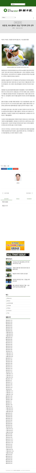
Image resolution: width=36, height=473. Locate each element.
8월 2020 (8, 415)
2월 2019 (8, 446)
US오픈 (9, 306)
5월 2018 (8, 461)
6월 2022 (8, 381)
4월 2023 (8, 367)
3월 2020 (8, 424)
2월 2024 (8, 350)
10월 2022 (8, 377)
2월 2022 (8, 387)
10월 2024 (8, 336)
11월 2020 (8, 410)
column (9, 311)
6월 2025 (8, 322)
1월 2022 (8, 389)
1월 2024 (8, 351)
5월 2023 (8, 365)
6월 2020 (8, 418)
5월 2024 (8, 344)
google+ (15, 168)
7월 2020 (8, 417)
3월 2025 (8, 327)
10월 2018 (8, 453)
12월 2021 (8, 391)
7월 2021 (8, 399)
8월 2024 (8, 339)
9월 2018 (8, 454)
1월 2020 (8, 427)
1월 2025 (8, 331)
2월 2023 (8, 370)
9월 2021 (8, 396)
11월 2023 (8, 355)
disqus (17, 199)
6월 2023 (8, 363)
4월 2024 (8, 346)
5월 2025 (8, 324)
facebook (4, 168)
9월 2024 (8, 337)
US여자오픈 (10, 303)
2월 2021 (8, 405)
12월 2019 (8, 429)
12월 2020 (8, 408)
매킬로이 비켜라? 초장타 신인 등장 (20, 274)
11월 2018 (8, 451)
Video (8, 308)
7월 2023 (8, 362)
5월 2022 (8, 382)
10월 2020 (8, 412)
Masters (9, 298)
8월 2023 (8, 360)
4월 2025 (8, 325)
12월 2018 (8, 449)
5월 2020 (8, 420)
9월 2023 (8, 358)
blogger (6, 199)
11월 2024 (8, 334)
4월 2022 (8, 384)
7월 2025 (8, 320)
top (20, 22)
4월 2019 (8, 442)
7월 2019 (8, 437)
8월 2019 (8, 436)
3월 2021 (8, 403)
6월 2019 (8, 439)
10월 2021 (8, 394)
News (16, 22)
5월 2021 (8, 401)
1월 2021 (8, 406)
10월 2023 (8, 356)
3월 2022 (8, 386)
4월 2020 (8, 422)
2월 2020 (8, 425)
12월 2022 (8, 374)
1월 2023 (8, 372)
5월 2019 (8, 441)
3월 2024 (8, 348)
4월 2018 (8, 463)
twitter (10, 168)
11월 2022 (8, 375)
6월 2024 (8, 343)
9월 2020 (8, 413)
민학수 (13, 28)
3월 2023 (8, 369)
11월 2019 (8, 430)
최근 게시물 (6, 193)
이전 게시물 (28, 193)
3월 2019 (8, 444)
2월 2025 (8, 329)
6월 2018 (8, 460)
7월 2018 (8, 458)
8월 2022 (8, 379)
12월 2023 (8, 353)
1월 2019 (8, 448)
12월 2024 (8, 332)
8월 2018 (8, 456)
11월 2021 (8, 393)
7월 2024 (8, 341)
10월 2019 (8, 432)
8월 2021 (8, 398)
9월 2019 (8, 434)
